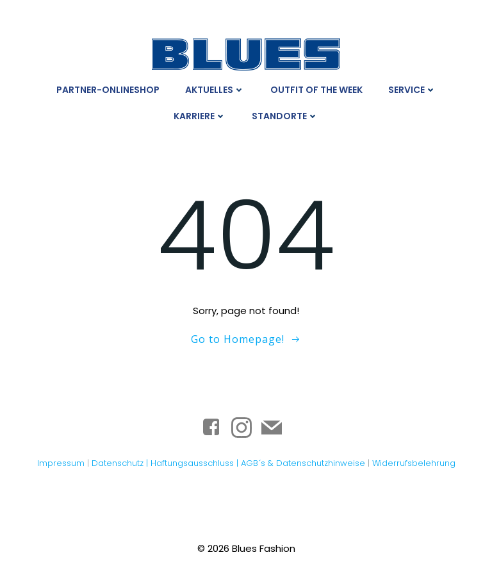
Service (412, 89)
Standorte (285, 116)
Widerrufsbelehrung (413, 463)
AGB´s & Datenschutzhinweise (303, 463)
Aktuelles (215, 89)
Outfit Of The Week (316, 89)
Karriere (200, 116)
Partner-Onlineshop (108, 89)
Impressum (61, 463)
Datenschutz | (121, 463)
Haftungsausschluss (193, 463)
